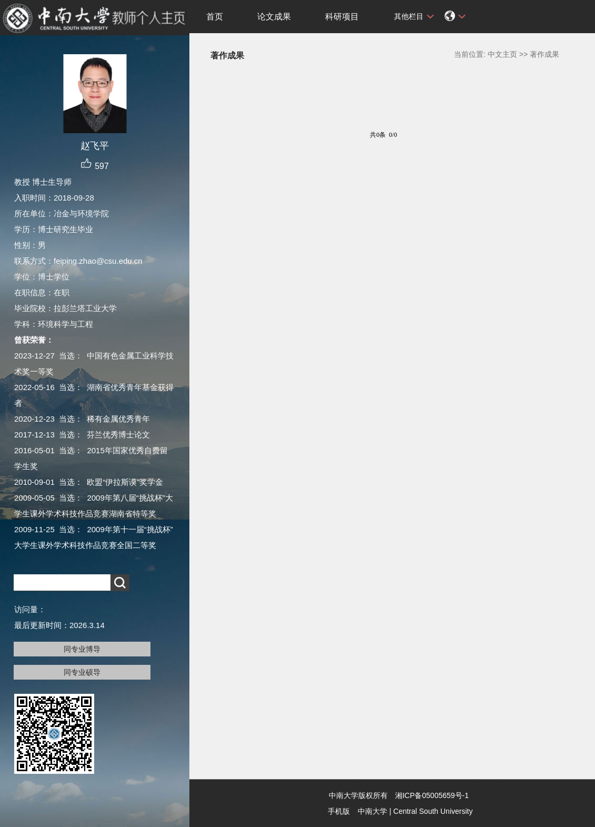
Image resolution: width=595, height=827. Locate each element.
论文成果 (274, 16)
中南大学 (372, 811)
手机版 (339, 811)
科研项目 (342, 16)
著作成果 (544, 54)
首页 (214, 16)
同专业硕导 (82, 672)
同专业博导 (82, 649)
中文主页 (502, 54)
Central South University (433, 811)
